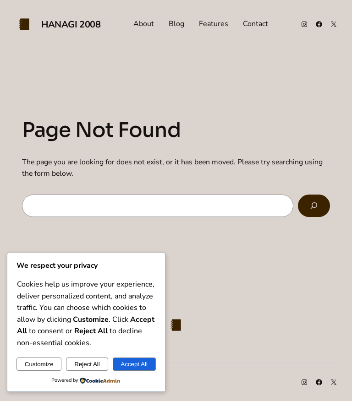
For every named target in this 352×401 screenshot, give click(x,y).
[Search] (314, 206)
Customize (39, 364)
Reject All (87, 364)
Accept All (134, 364)
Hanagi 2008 (71, 24)
